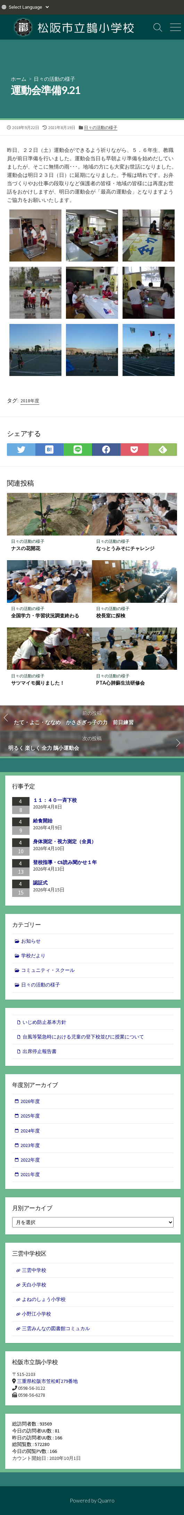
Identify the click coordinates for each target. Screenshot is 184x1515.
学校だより (33, 955)
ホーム (18, 79)
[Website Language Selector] (28, 7)
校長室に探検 (110, 615)
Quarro (106, 1500)
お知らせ (31, 941)
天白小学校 (34, 1285)
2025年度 (30, 1116)
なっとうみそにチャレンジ (125, 548)
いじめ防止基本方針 (44, 1022)
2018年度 (29, 401)
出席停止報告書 (40, 1051)
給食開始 (42, 821)
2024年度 (30, 1131)
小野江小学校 (36, 1314)
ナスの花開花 (25, 548)
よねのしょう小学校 (44, 1299)
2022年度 (30, 1160)
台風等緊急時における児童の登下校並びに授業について (83, 1037)
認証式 (40, 883)
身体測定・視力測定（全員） (64, 841)
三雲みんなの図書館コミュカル (56, 1328)
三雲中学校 (34, 1270)
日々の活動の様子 (54, 79)
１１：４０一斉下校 (55, 800)
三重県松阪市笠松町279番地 (47, 1381)
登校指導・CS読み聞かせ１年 (65, 862)
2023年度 (30, 1145)
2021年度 (30, 1174)
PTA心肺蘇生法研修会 (120, 683)
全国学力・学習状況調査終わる (45, 615)
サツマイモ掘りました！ (38, 683)
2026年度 (30, 1101)
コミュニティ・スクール (48, 970)
